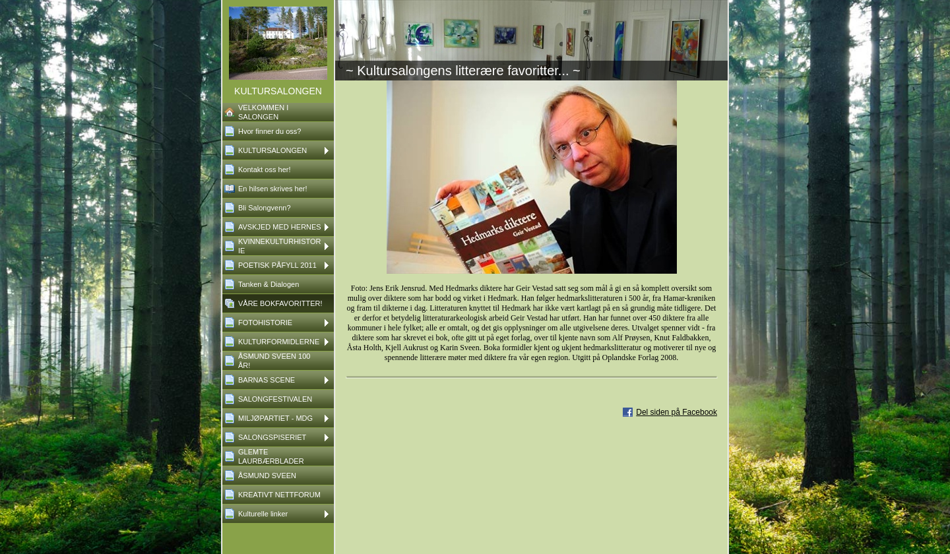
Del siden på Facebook (676, 412)
